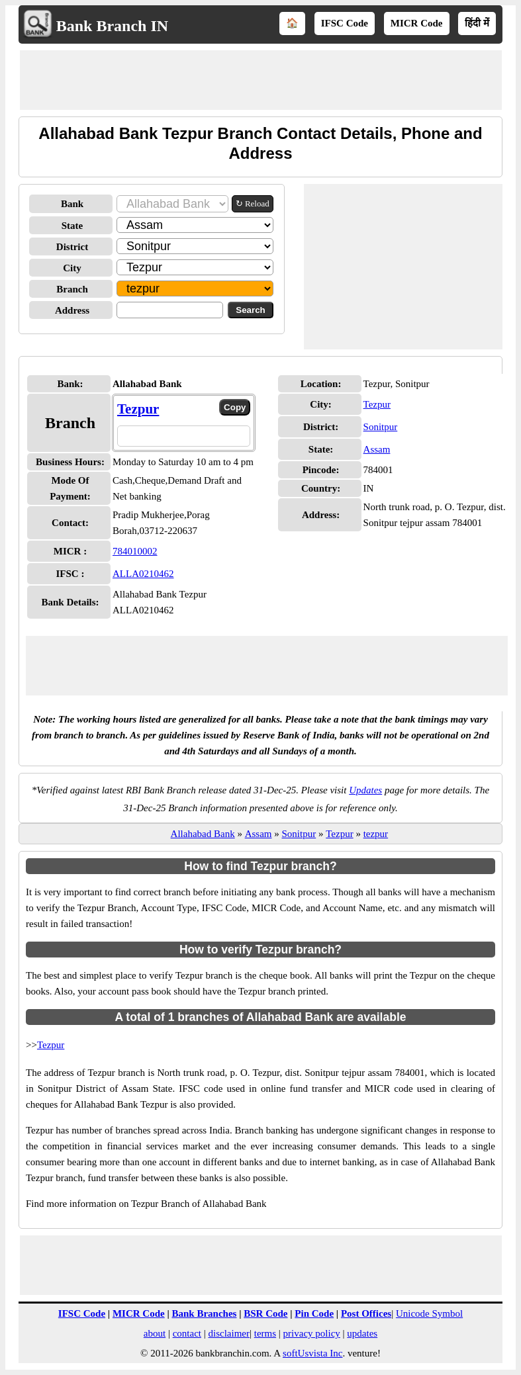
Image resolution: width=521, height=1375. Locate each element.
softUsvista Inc (312, 1353)
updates (362, 1333)
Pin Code (314, 1313)
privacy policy (311, 1333)
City (72, 268)
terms (265, 1333)
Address (72, 310)
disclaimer (229, 1333)
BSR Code (265, 1313)
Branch (72, 289)
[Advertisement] (261, 80)
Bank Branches (203, 1313)
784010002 (135, 551)
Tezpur (138, 409)
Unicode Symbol (429, 1313)
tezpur (375, 833)
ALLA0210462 (143, 573)
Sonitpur (380, 426)
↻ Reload (252, 203)
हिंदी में (477, 23)
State (72, 225)
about (155, 1333)
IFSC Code (344, 23)
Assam (377, 449)
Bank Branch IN (112, 25)
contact (187, 1333)
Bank (72, 204)
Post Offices (366, 1313)
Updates (365, 790)
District (72, 247)
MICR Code (417, 23)
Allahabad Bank (203, 833)
